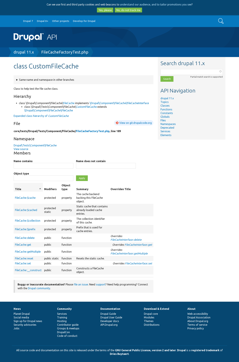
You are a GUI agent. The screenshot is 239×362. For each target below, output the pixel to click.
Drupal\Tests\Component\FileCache (35, 145)
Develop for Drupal (84, 21)
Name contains (23, 161)
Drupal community (39, 288)
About (191, 308)
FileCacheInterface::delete (126, 239)
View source (21, 149)
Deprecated (167, 127)
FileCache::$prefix (25, 229)
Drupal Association (198, 317)
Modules (149, 317)
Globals (165, 116)
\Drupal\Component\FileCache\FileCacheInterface (119, 103)
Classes (165, 105)
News (17, 308)
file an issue (81, 284)
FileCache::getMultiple (28, 251)
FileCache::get (23, 244)
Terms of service (197, 324)
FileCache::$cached (26, 210)
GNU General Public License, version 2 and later (145, 350)
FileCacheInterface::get (138, 244)
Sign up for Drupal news (28, 321)
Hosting (62, 321)
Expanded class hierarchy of (41, 115)
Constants (166, 113)
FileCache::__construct (28, 270)
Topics (164, 101)
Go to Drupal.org (17, 21)
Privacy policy (195, 328)
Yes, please (105, 10)
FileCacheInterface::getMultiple (129, 253)
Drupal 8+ (42, 21)
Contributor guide (68, 324)
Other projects (60, 21)
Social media (21, 317)
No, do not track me (128, 10)
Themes (149, 321)
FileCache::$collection (27, 220)
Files (163, 120)
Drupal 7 (28, 21)
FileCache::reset (24, 258)
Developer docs (109, 321)
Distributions (151, 324)
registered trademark (205, 350)
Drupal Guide (108, 313)
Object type (21, 173)
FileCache (68, 103)
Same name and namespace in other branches (46, 79)
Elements (165, 135)
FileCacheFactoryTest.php (64, 52)
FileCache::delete (25, 237)
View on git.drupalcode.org (135, 122)
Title (28, 189)
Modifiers (50, 189)
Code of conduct (67, 335)
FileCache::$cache (25, 197)
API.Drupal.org (109, 324)
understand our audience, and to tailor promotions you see (155, 4)
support (100, 284)
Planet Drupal (22, 313)
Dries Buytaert (119, 353)
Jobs (16, 328)
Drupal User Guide (111, 317)
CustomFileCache (86, 106)
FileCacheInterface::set (138, 263)
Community (64, 308)
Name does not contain (91, 161)
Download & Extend (156, 308)
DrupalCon (63, 332)
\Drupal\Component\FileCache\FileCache (48, 110)
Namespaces (168, 123)
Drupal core (151, 313)
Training (62, 317)
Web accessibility (197, 313)
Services (165, 131)
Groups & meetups (68, 328)
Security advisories (25, 324)
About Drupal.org (197, 321)
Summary (82, 189)
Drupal (181, 350)
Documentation (110, 308)
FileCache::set (23, 263)
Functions (166, 109)
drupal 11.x (24, 52)
